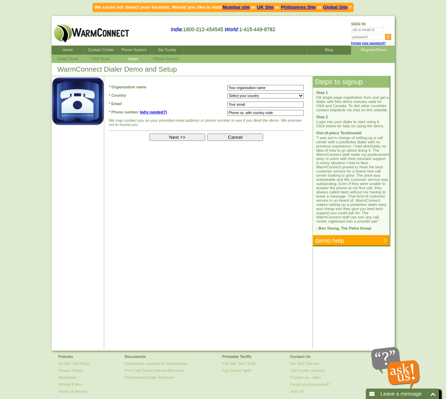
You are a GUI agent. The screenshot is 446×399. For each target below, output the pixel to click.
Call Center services (307, 370)
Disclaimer (68, 377)
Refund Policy (71, 384)
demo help (329, 240)
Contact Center (101, 50)
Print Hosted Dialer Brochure (149, 377)
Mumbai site (236, 7)
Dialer (133, 59)
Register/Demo (373, 50)
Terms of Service (73, 391)
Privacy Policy (71, 370)
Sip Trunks (167, 50)
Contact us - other (305, 377)
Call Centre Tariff (236, 370)
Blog (329, 50)
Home (68, 50)
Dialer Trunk (67, 59)
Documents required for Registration (156, 363)
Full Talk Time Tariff (238, 363)
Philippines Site (298, 7)
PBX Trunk (100, 59)
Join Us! (297, 391)
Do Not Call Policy (74, 363)
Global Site (335, 7)
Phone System (134, 50)
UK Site (265, 7)
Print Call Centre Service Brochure (154, 370)
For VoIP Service (305, 363)
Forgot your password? (368, 43)
